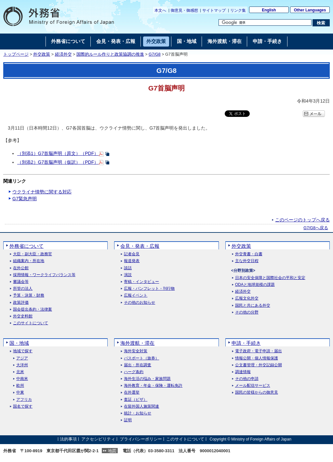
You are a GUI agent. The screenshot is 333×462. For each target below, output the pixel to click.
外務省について (26, 246)
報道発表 (132, 261)
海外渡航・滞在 (137, 343)
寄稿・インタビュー (141, 282)
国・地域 (19, 343)
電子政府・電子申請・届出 (258, 351)
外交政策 (41, 54)
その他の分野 (247, 312)
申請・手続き (246, 343)
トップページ (16, 54)
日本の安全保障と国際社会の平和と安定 (270, 278)
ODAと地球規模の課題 (255, 285)
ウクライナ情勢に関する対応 (42, 191)
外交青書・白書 (248, 254)
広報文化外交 (247, 298)
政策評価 (21, 303)
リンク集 (238, 10)
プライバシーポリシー (141, 439)
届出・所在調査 (137, 365)
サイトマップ (214, 10)
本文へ (160, 10)
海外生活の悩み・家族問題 (147, 379)
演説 (128, 275)
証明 (128, 420)
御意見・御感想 (184, 10)
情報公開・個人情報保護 (256, 358)
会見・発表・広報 (139, 246)
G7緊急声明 (24, 198)
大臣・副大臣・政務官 (32, 254)
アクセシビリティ (98, 439)
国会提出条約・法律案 (32, 309)
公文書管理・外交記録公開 (258, 365)
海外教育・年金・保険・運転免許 (153, 386)
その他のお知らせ (139, 303)
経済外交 (63, 54)
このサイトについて (30, 323)
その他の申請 (247, 379)
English (269, 10)
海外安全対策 (135, 351)
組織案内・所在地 (28, 261)
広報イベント (135, 295)
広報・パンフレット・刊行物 (149, 289)
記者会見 (132, 254)
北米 (20, 372)
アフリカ (24, 400)
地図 (112, 450)
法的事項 (68, 439)
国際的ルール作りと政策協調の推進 (110, 54)
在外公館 (21, 268)
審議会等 (21, 282)
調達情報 (243, 372)
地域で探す (23, 351)
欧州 (20, 386)
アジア (22, 358)
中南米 (22, 379)
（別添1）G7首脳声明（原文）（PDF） (58, 153)
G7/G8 (155, 54)
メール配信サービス (252, 386)
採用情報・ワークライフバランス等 (44, 275)
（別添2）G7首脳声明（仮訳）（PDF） (58, 162)
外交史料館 (23, 316)
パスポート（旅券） (141, 358)
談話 (128, 268)
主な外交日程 (247, 261)
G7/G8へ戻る (315, 228)
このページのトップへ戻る (302, 219)
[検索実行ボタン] (321, 22)
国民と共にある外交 (252, 305)
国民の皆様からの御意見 (256, 392)
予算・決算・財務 (28, 295)
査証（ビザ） (135, 400)
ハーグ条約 (133, 372)
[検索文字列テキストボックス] (265, 22)
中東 (20, 392)
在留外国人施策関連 (141, 406)
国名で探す (23, 406)
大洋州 (22, 365)
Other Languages (310, 10)
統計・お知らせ (137, 413)
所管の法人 (23, 289)
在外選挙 (132, 392)
